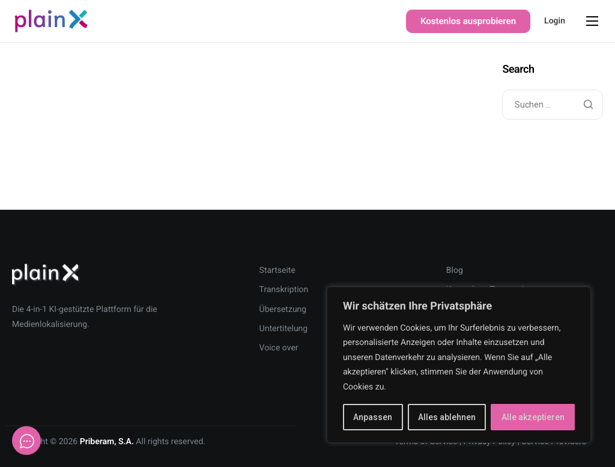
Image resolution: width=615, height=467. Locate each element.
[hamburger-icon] (592, 21)
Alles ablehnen (447, 417)
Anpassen (372, 417)
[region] (459, 365)
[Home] (51, 21)
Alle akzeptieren (533, 417)
